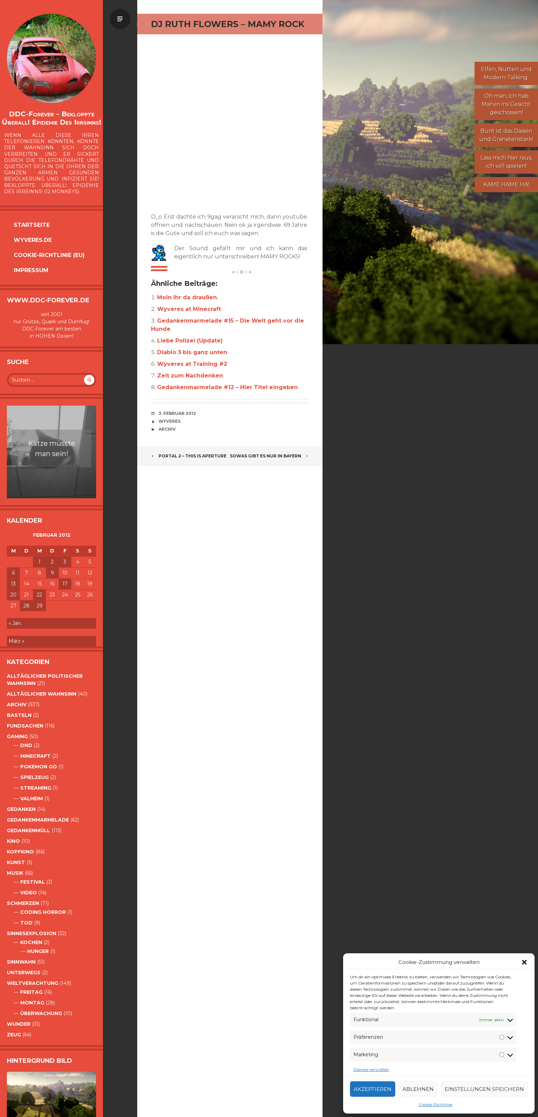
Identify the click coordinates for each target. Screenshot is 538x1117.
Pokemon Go (38, 767)
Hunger (38, 951)
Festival (32, 882)
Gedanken (21, 809)
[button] (524, 962)
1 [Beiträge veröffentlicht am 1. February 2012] (39, 562)
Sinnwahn (21, 962)
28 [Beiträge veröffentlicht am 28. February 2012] (26, 606)
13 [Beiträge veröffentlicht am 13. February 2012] (13, 584)
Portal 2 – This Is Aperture (188, 455)
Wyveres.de (33, 240)
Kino (13, 841)
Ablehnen (418, 1089)
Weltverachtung (32, 983)
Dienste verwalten (371, 1069)
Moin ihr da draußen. (187, 297)
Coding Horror (43, 912)
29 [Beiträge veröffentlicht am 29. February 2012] (40, 606)
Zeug (14, 1035)
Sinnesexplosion (31, 933)
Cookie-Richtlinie (435, 1104)
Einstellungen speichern (484, 1089)
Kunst (16, 862)
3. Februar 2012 (177, 413)
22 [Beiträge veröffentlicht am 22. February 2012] (39, 595)
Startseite (32, 225)
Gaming (17, 736)
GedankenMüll (28, 830)
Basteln (19, 715)
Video (28, 892)
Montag (32, 1003)
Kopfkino (20, 852)
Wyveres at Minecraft (189, 309)
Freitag (31, 992)
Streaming (35, 788)
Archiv (16, 704)
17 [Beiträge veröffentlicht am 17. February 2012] (65, 584)
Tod (26, 923)
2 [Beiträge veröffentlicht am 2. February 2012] (52, 562)
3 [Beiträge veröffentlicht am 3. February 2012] (64, 562)
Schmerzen (23, 903)
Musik (15, 873)
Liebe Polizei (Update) (190, 340)
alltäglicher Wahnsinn (42, 694)
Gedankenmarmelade (38, 820)
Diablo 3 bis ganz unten (192, 352)
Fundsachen (25, 726)
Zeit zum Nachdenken (190, 375)
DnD (26, 745)
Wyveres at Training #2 (192, 364)
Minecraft (35, 756)
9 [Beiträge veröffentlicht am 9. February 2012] (52, 573)
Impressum (31, 270)
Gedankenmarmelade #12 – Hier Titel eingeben (227, 387)
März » (16, 641)
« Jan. (15, 623)
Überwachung (41, 1013)
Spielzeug (34, 777)
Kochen (31, 942)
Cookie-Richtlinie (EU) (49, 255)
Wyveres (169, 421)
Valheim (31, 798)
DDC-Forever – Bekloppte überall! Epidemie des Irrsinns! (51, 118)
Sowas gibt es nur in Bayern (269, 455)
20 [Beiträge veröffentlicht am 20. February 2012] (13, 595)
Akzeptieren (372, 1089)
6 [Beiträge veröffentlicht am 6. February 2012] (13, 573)
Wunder (19, 1024)
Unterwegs (23, 972)
